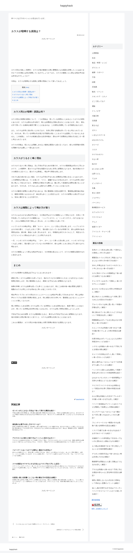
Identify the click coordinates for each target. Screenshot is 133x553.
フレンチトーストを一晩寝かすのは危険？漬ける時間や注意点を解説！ (106, 424)
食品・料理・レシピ (99, 63)
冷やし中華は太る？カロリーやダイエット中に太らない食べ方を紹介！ (107, 266)
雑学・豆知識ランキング (100, 508)
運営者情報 (96, 500)
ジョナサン (96, 198)
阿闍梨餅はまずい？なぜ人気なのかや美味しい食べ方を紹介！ (107, 321)
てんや (94, 178)
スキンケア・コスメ (99, 96)
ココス (94, 149)
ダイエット (96, 68)
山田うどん (96, 174)
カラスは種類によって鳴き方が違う (25, 97)
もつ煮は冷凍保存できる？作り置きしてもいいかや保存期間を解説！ (107, 447)
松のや (94, 164)
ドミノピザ (96, 111)
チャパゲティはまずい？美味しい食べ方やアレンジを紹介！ (107, 282)
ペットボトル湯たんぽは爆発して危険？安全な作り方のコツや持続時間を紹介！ (107, 371)
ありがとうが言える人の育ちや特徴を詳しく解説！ (107, 290)
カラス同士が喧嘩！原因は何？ (24, 92)
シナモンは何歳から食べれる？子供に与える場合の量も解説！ (107, 347)
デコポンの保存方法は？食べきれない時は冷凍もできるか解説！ (107, 455)
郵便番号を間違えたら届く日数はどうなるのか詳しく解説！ (107, 463)
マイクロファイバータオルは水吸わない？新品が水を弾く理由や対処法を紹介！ (106, 388)
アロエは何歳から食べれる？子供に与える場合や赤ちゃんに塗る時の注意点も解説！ (107, 472)
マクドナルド (97, 217)
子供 (93, 77)
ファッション (97, 236)
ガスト (94, 130)
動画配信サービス (98, 207)
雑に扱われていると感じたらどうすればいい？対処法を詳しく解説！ (107, 313)
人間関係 (95, 53)
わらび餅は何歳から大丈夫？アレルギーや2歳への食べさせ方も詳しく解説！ (107, 397)
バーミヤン (96, 203)
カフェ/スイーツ (98, 212)
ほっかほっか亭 (98, 169)
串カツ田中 (96, 193)
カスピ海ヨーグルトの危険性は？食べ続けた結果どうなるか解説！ (107, 274)
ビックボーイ (97, 183)
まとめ (15, 100)
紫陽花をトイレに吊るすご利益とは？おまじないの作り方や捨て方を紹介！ (107, 259)
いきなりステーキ (98, 135)
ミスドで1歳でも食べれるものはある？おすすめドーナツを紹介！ (106, 431)
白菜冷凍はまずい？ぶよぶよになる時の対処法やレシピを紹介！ (107, 340)
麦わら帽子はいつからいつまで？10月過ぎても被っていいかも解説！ (107, 363)
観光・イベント (98, 92)
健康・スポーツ (98, 72)
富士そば (95, 125)
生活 (93, 58)
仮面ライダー (97, 227)
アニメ (94, 222)
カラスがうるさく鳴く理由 (22, 94)
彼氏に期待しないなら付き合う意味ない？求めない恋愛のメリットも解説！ (106, 481)
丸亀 (93, 188)
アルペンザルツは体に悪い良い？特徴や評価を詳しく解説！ (107, 306)
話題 (93, 82)
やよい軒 (95, 159)
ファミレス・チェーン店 (101, 231)
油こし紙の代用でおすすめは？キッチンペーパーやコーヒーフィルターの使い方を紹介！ (107, 491)
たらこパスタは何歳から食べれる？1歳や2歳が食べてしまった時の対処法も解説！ (106, 331)
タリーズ (95, 145)
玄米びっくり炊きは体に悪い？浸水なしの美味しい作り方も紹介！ (107, 251)
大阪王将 (95, 116)
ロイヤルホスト (98, 154)
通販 (93, 106)
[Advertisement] (48, 53)
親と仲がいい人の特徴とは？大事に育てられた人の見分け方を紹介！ (107, 298)
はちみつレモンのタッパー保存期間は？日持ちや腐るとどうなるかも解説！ (107, 379)
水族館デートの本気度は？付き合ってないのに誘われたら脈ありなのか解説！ (107, 439)
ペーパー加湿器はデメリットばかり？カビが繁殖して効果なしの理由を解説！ (107, 405)
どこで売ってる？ (98, 101)
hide (27, 87)
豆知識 (14, 362)
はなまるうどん (98, 140)
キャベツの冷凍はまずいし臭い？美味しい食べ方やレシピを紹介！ (107, 355)
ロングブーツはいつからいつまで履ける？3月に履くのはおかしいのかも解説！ (106, 415)
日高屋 (94, 121)
